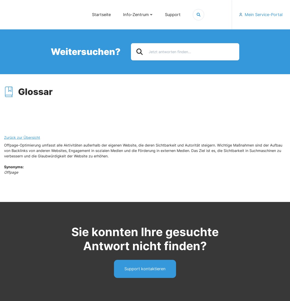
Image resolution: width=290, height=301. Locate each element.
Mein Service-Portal (264, 14)
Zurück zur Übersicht (22, 137)
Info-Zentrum (136, 14)
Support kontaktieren (145, 268)
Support (173, 14)
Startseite (101, 14)
